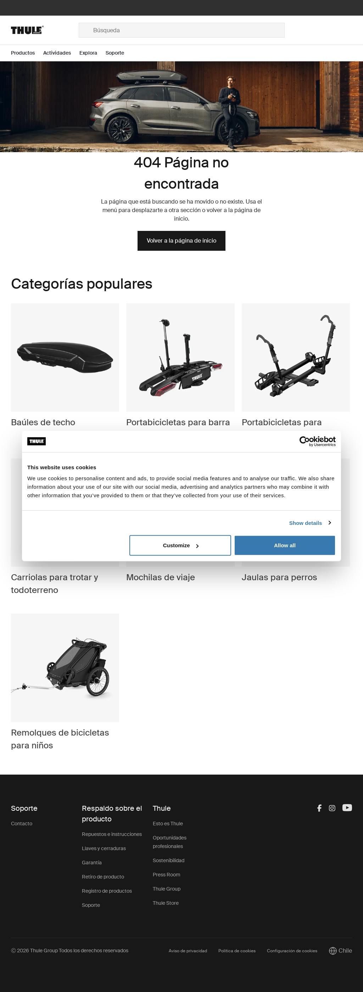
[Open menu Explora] (92, 53)
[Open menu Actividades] (61, 53)
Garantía (92, 862)
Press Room (166, 874)
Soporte (91, 905)
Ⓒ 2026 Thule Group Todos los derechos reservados (69, 950)
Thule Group (166, 889)
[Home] (45, 30)
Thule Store (166, 903)
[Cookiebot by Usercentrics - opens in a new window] (305, 441)
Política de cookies (237, 951)
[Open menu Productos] (27, 53)
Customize (181, 545)
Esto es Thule (168, 823)
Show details (305, 523)
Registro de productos (107, 891)
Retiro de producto (103, 877)
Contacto (21, 823)
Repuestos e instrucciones (112, 834)
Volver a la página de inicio (181, 240)
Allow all (285, 545)
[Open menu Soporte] (119, 53)
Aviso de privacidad (188, 951)
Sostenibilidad (168, 860)
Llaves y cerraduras (104, 848)
